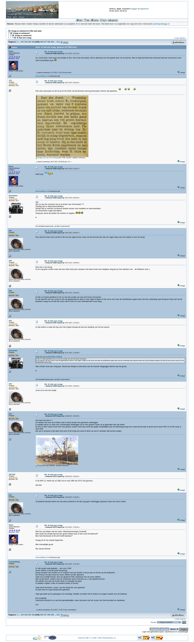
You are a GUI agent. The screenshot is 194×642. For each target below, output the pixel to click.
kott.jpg (39, 465)
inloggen (133, 9)
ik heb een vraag (24, 38)
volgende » (182, 38)
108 (48, 42)
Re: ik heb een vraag (53, 52)
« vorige (176, 38)
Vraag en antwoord (21, 33)
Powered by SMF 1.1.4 (85, 638)
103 (29, 42)
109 (52, 42)
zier (10, 230)
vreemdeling (14, 562)
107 (45, 42)
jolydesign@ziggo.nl (161, 24)
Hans (11, 51)
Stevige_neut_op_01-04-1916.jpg (47, 158)
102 (25, 42)
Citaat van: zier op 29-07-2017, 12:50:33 (48, 357)
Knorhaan (13, 195)
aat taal (12, 474)
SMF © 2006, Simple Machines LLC (105, 638)
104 (33, 42)
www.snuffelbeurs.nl (41, 76)
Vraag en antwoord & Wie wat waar (26, 31)
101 (22, 42)
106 (41, 42)
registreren (144, 9)
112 (58, 42)
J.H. (10, 80)
